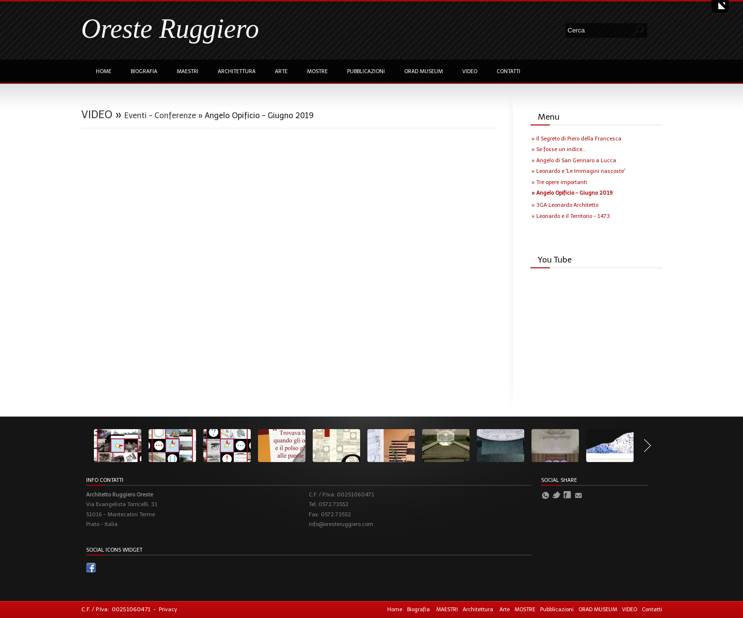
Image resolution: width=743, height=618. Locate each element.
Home (103, 71)
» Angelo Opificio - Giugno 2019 (572, 193)
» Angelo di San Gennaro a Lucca (573, 160)
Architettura (237, 71)
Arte (281, 71)
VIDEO (469, 71)
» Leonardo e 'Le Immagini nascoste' (578, 171)
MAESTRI (187, 71)
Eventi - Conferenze (160, 115)
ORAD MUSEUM (423, 71)
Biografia (144, 71)
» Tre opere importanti (559, 182)
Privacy (168, 609)
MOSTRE (317, 71)
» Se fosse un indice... (559, 149)
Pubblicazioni (366, 71)
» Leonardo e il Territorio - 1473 (570, 216)
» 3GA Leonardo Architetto (564, 205)
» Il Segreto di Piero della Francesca (576, 139)
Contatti (508, 71)
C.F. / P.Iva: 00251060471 (116, 609)
